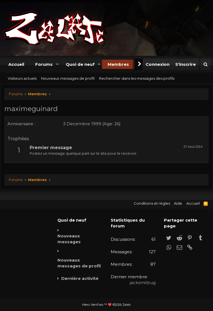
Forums (44, 64)
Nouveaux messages (69, 238)
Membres (118, 64)
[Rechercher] (205, 64)
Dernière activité (79, 278)
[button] (57, 64)
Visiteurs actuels (22, 78)
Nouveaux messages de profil (68, 78)
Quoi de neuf (80, 64)
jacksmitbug (143, 282)
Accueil (16, 64)
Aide (178, 203)
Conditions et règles (152, 203)
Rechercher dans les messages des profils (136, 78)
